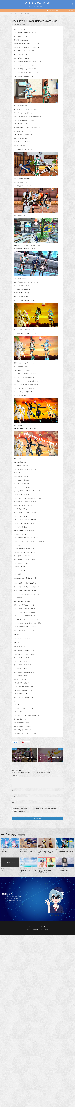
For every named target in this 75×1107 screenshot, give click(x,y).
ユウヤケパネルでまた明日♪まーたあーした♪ (23, 13)
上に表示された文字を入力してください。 (21, 811)
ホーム (30, 6)
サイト (13, 802)
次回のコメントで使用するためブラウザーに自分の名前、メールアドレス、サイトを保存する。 (35, 808)
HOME (4, 13)
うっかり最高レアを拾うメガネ (27, 851)
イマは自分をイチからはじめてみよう (64, 852)
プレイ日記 (10, 13)
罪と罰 (3, 870)
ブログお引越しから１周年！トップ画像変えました (46, 871)
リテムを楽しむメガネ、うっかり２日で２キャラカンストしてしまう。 (46, 853)
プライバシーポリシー (39, 6)
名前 (13, 790)
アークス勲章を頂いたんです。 (64, 870)
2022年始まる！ (5, 851)
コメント (14, 775)
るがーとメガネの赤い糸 (37, 3)
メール (14, 796)
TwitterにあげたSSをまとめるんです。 (28, 871)
